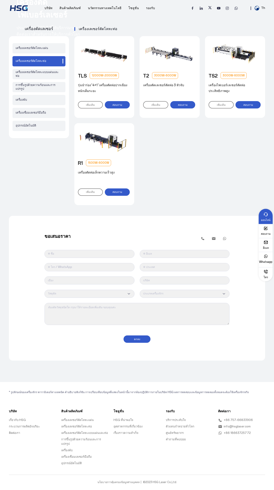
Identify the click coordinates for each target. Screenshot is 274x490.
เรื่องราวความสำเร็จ (126, 431)
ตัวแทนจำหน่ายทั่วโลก (180, 425)
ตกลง (137, 337)
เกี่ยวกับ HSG (17, 418)
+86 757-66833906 (235, 419)
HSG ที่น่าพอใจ (123, 418)
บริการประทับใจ (176, 418)
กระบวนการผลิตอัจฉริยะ (24, 425)
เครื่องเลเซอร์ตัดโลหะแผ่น (32, 48)
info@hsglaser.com (234, 425)
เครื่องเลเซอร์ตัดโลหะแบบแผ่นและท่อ (37, 74)
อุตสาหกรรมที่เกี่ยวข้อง (128, 425)
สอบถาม (116, 104)
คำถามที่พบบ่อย (176, 437)
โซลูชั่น (133, 8)
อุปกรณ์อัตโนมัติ (26, 125)
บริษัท (48, 8)
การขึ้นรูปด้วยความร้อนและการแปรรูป (35, 86)
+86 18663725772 (234, 431)
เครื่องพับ (21, 99)
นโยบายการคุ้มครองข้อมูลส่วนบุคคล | (119, 480)
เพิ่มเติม (90, 104)
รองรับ (150, 8)
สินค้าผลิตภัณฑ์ (70, 8)
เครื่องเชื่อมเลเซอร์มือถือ (31, 112)
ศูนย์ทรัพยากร (175, 431)
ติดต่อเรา (14, 431)
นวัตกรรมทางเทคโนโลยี (104, 8)
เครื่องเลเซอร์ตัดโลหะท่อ (76, 425)
